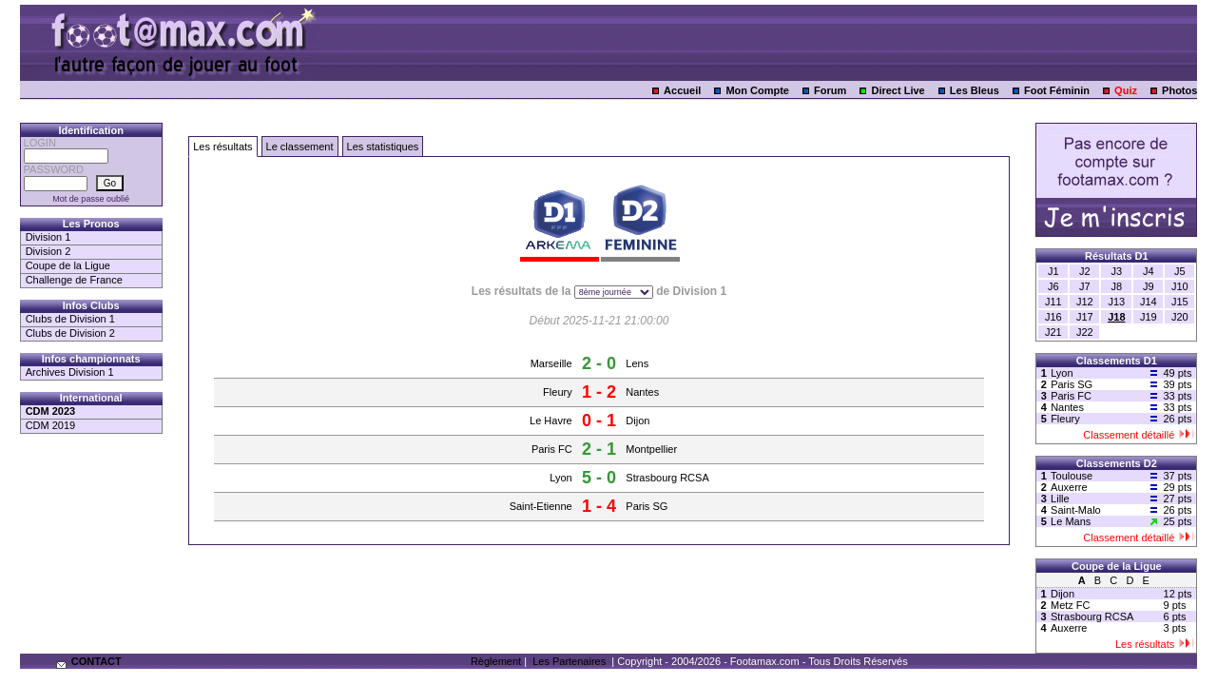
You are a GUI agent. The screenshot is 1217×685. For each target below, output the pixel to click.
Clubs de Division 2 (70, 333)
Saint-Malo (1076, 510)
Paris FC (551, 449)
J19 (1148, 317)
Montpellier (651, 449)
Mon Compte (757, 90)
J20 (1179, 317)
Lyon (560, 477)
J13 (1116, 301)
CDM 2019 (51, 425)
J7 (1085, 286)
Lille (1060, 498)
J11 (1053, 301)
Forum (830, 90)
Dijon (637, 420)
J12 (1084, 301)
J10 (1179, 286)
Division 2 (48, 251)
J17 (1084, 317)
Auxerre (1069, 487)
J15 (1179, 301)
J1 (1053, 271)
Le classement (300, 146)
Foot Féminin (1057, 90)
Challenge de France (74, 279)
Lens (637, 363)
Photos (1179, 90)
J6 (1053, 286)
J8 (1117, 286)
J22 (1084, 332)
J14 (1148, 301)
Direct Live (897, 90)
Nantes (642, 392)
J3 (1117, 271)
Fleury (557, 392)
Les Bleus (974, 90)
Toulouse (1071, 475)
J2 (1085, 271)
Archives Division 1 (70, 372)
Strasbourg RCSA (667, 477)
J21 (1053, 332)
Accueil (682, 90)
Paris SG (646, 506)
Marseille (551, 363)
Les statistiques (383, 146)
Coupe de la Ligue (68, 265)
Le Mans (1071, 521)
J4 (1148, 271)
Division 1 (48, 237)
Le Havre (551, 420)
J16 (1053, 317)
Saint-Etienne (541, 506)
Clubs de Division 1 (70, 318)
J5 (1180, 271)
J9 (1148, 286)
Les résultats (222, 146)
